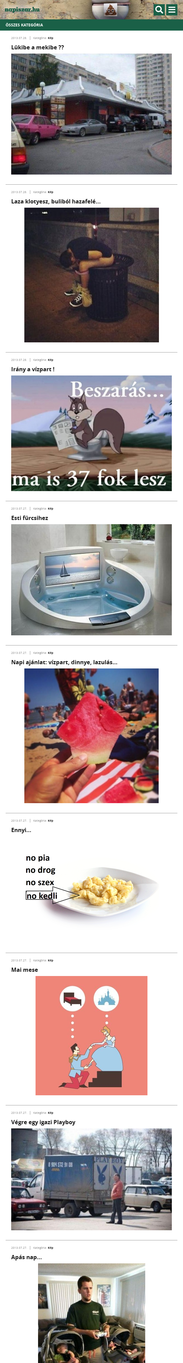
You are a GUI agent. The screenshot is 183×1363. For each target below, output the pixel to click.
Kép (50, 38)
